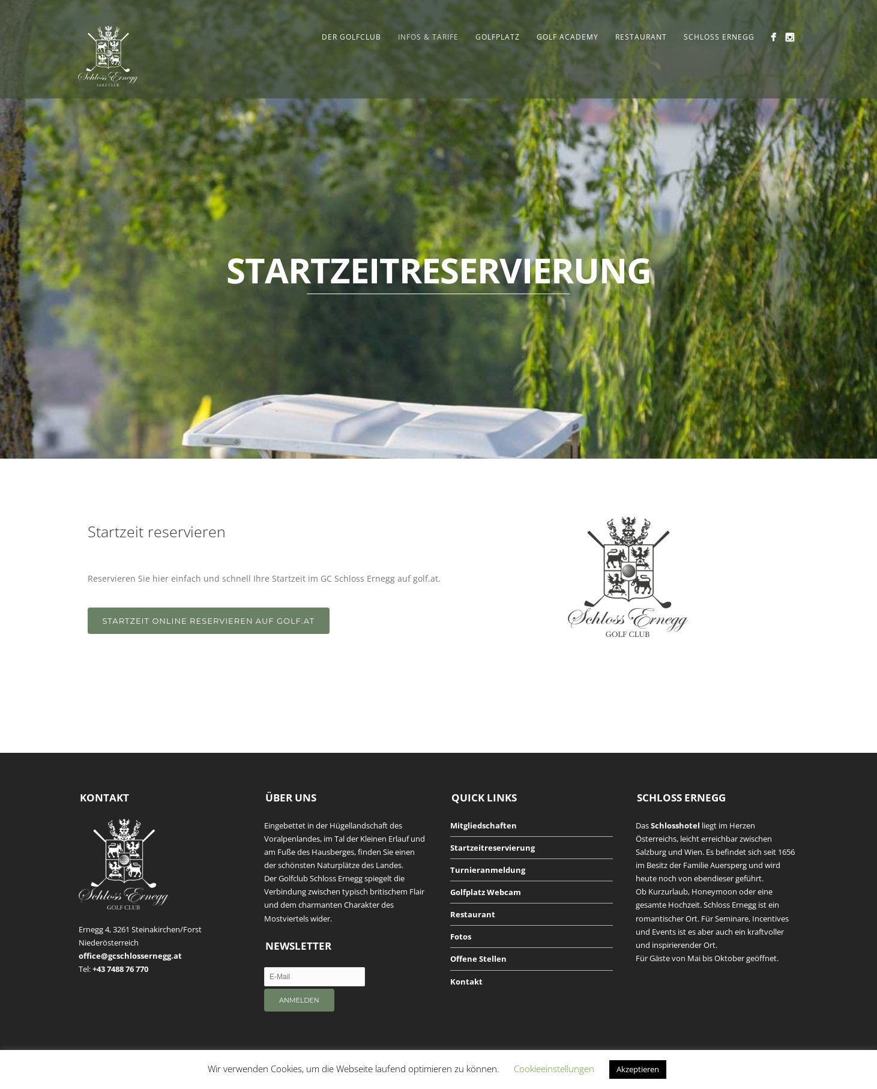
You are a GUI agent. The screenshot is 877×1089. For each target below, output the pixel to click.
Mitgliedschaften (483, 825)
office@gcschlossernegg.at (130, 955)
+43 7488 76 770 (120, 969)
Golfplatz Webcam (485, 892)
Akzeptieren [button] (637, 1069)
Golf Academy (567, 37)
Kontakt (466, 981)
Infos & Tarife (428, 37)
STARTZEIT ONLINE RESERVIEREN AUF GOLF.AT (209, 621)
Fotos (460, 936)
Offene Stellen (478, 958)
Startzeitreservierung (492, 847)
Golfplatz (497, 37)
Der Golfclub (351, 37)
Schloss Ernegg (719, 37)
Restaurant (641, 37)
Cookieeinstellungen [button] (554, 1069)
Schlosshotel (675, 825)
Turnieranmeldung (487, 869)
